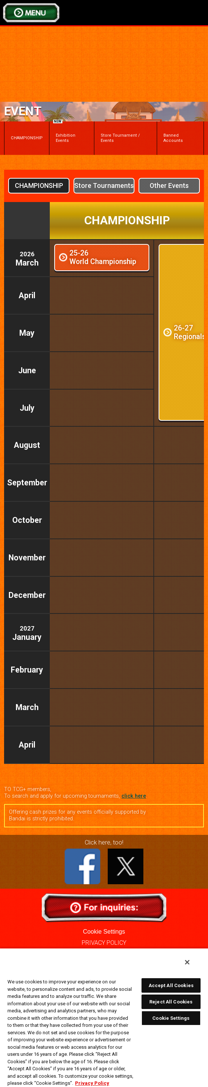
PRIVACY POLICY (104, 942)
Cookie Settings (104, 931)
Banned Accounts (173, 138)
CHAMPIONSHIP (27, 138)
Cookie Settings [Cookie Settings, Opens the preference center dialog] (170, 1018)
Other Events (169, 185)
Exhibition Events (64, 132)
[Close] (187, 962)
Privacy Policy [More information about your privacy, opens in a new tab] (92, 1083)
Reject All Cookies (170, 1002)
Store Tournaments (104, 185)
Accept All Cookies (171, 985)
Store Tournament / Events (120, 138)
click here (133, 796)
